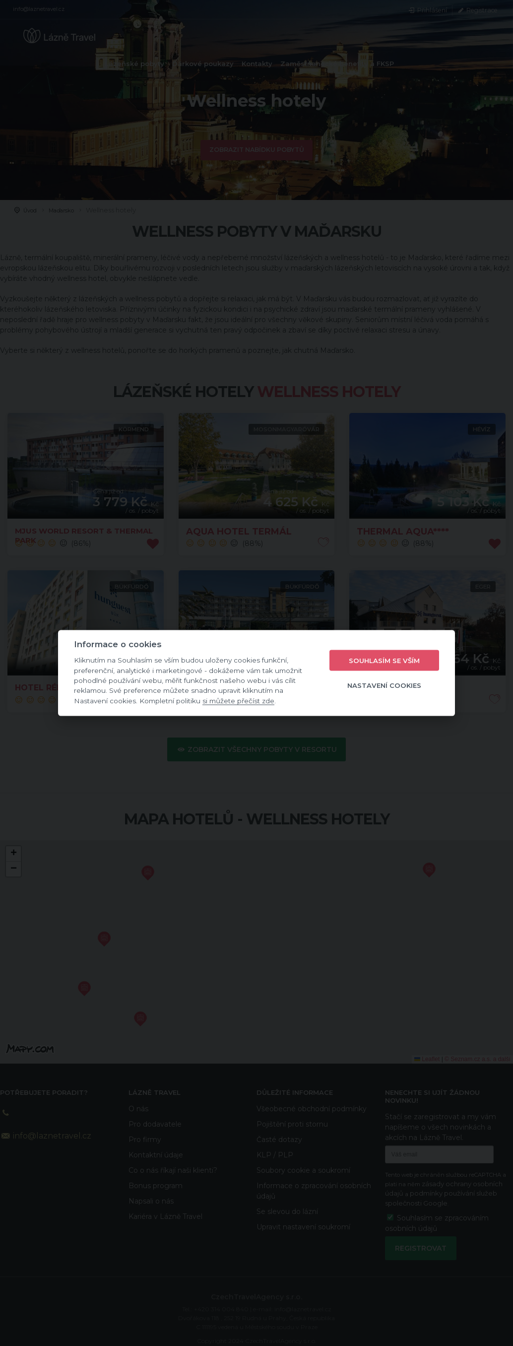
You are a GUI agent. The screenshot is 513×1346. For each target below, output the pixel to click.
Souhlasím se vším (384, 660)
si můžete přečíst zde (238, 700)
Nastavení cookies (384, 685)
